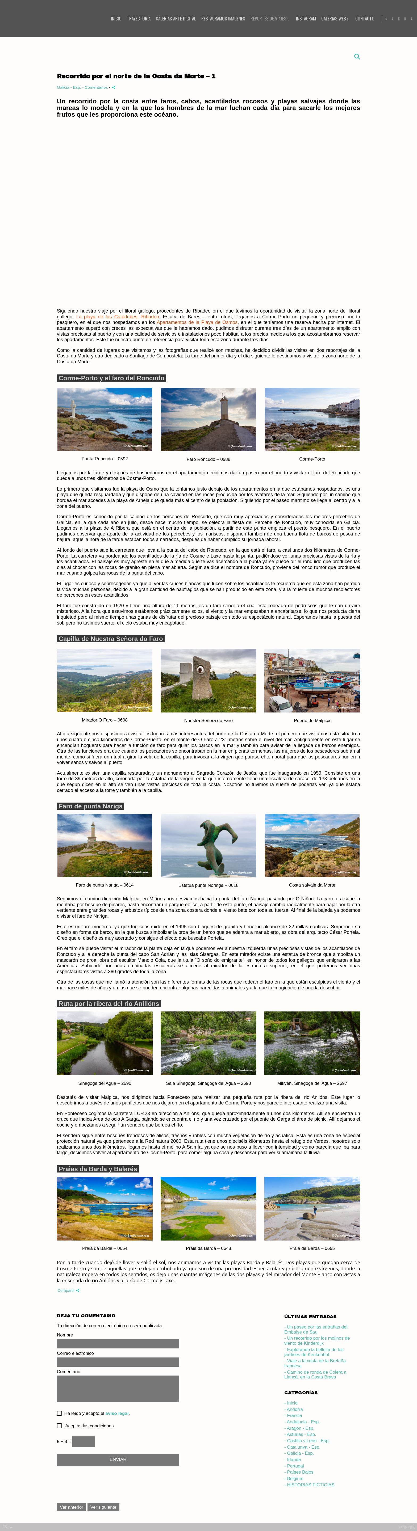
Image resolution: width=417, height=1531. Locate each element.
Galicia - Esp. (69, 87)
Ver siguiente (103, 1507)
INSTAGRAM (303, 18)
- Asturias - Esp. (300, 1434)
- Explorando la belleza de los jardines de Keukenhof (314, 1352)
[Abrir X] (408, 18)
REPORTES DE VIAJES (266, 18)
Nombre (65, 1335)
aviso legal (116, 1413)
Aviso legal (406, 1527)
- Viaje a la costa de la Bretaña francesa (315, 1363)
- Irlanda (292, 1459)
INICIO (113, 18)
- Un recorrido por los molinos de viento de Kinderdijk (317, 1341)
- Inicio (291, 1403)
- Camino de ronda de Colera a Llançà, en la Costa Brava (315, 1375)
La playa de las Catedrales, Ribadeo (117, 316)
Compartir (68, 1290)
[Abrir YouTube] (390, 18)
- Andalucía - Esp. (302, 1421)
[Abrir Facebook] (396, 18)
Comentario (68, 1371)
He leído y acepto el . (96, 1413)
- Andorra (293, 1409)
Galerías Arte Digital (173, 18)
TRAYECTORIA (136, 18)
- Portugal (294, 1466)
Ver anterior (71, 1507)
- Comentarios (95, 87)
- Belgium (293, 1478)
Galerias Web (330, 18)
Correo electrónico (75, 1353)
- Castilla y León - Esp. (307, 1440)
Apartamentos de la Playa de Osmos (197, 322)
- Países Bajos (299, 1472)
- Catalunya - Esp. (302, 1447)
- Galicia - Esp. (299, 1453)
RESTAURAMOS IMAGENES (221, 18)
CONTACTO (362, 18)
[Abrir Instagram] (384, 18)
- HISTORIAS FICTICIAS (309, 1484)
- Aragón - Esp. (299, 1428)
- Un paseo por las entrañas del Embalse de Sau (315, 1330)
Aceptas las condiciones (88, 1426)
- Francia (293, 1415)
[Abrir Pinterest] (402, 18)
